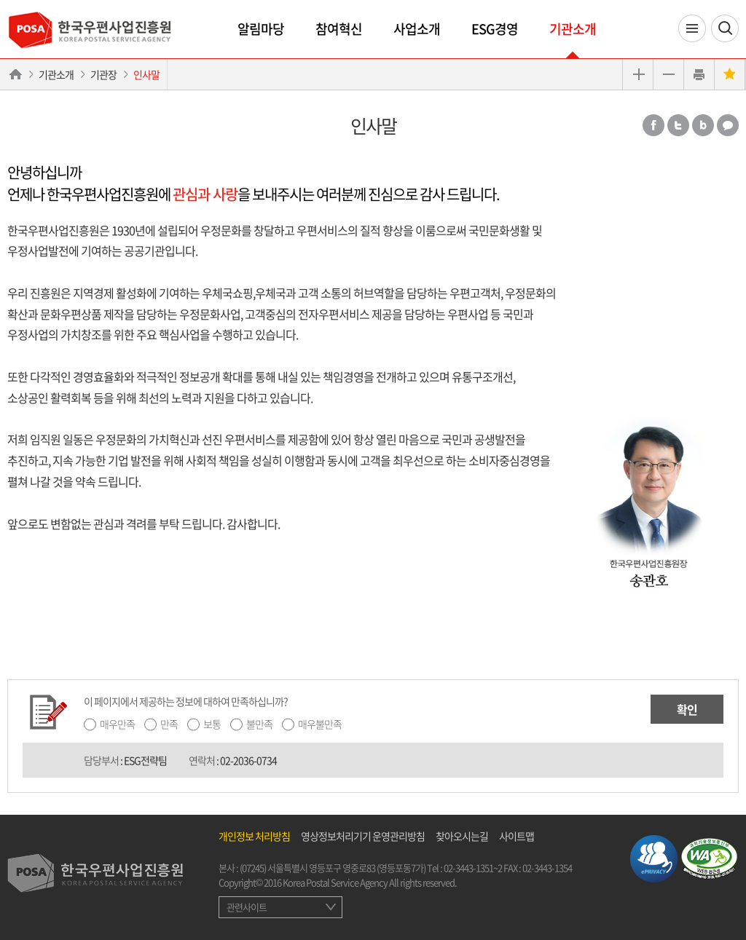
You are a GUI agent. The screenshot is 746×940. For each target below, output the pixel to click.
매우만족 (117, 723)
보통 (212, 723)
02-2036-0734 (248, 760)
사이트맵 (516, 835)
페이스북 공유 (653, 125)
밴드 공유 (703, 125)
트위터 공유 (678, 125)
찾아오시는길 (462, 835)
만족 (169, 723)
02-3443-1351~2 (473, 867)
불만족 (259, 723)
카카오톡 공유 (728, 125)
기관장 (103, 74)
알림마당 (260, 29)
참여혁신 (338, 29)
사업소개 (416, 29)
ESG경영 (494, 29)
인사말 (146, 74)
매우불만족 (320, 723)
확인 (687, 709)
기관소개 (572, 29)
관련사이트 (247, 907)
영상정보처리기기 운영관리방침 (363, 835)
